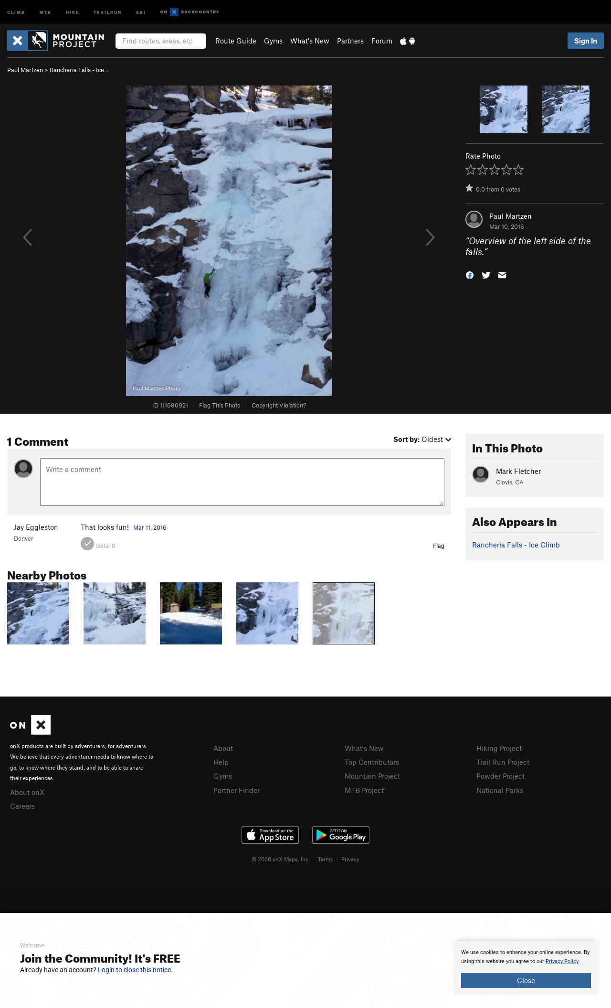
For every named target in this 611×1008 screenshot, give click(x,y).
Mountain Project (372, 776)
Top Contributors (372, 762)
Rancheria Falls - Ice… (79, 70)
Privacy (350, 859)
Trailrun (108, 12)
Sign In (585, 40)
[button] (469, 273)
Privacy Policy (562, 961)
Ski (141, 12)
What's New (309, 40)
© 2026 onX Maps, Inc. (281, 859)
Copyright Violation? (279, 405)
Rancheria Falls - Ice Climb (516, 544)
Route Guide (235, 40)
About (223, 748)
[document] (526, 968)
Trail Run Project (502, 762)
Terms (325, 859)
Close (526, 980)
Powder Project (500, 776)
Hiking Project (499, 748)
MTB (46, 12)
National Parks (499, 790)
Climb (16, 12)
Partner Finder (236, 790)
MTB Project (364, 790)
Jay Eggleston (36, 527)
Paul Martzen (25, 70)
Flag (438, 545)
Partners (350, 40)
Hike (72, 12)
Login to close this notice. (135, 970)
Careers (22, 806)
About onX (27, 792)
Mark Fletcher (518, 471)
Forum (381, 40)
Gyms (273, 40)
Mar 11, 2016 (150, 527)
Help (221, 762)
